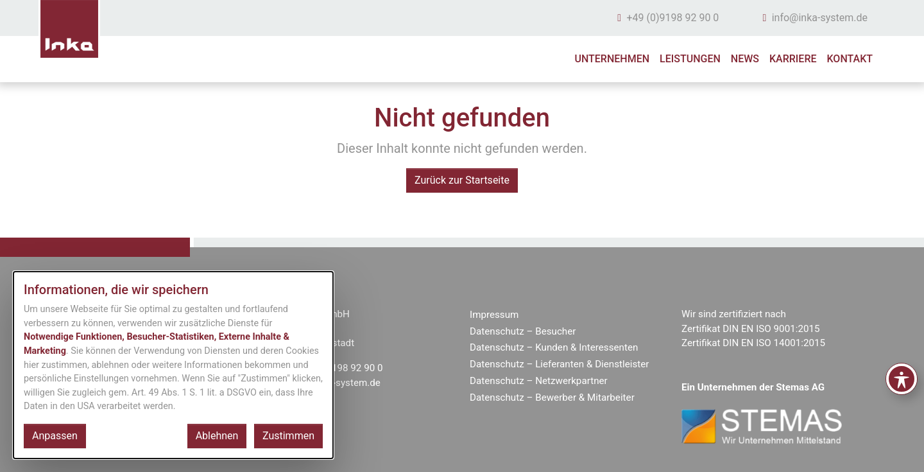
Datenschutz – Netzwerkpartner (539, 381)
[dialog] (173, 365)
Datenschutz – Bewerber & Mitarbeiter (552, 397)
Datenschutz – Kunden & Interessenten (554, 347)
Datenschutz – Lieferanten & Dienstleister (559, 364)
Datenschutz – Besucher (523, 331)
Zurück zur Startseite (462, 180)
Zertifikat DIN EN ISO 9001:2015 (750, 329)
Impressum (494, 314)
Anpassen (55, 436)
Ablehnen (217, 436)
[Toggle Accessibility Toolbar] (901, 378)
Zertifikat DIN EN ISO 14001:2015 (753, 343)
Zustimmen (288, 436)
